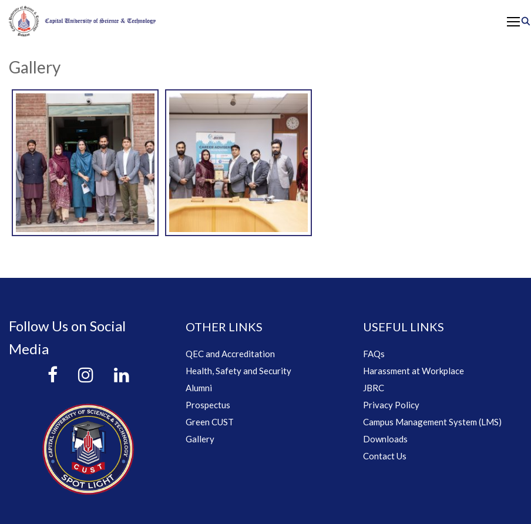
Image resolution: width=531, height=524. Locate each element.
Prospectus (208, 404)
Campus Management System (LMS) (432, 421)
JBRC (373, 387)
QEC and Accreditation (230, 353)
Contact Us (384, 456)
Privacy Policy (391, 404)
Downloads (385, 439)
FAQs (374, 353)
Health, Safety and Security (238, 370)
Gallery (200, 439)
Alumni (199, 387)
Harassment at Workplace (413, 370)
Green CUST (210, 421)
